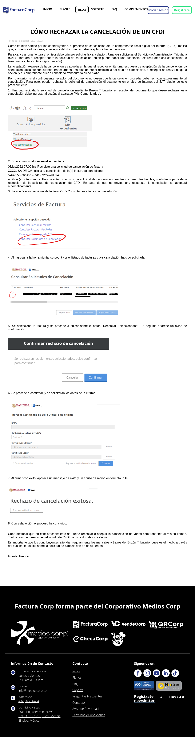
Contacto (78, 703)
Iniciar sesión (158, 10)
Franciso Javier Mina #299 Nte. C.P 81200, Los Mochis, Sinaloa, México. (39, 716)
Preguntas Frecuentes (87, 696)
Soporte (97, 9)
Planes (65, 9)
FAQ (114, 9)
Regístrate (182, 10)
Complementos (136, 9)
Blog (82, 9)
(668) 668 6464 (28, 701)
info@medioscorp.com (33, 691)
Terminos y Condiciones (88, 715)
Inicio (47, 9)
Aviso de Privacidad (85, 709)
